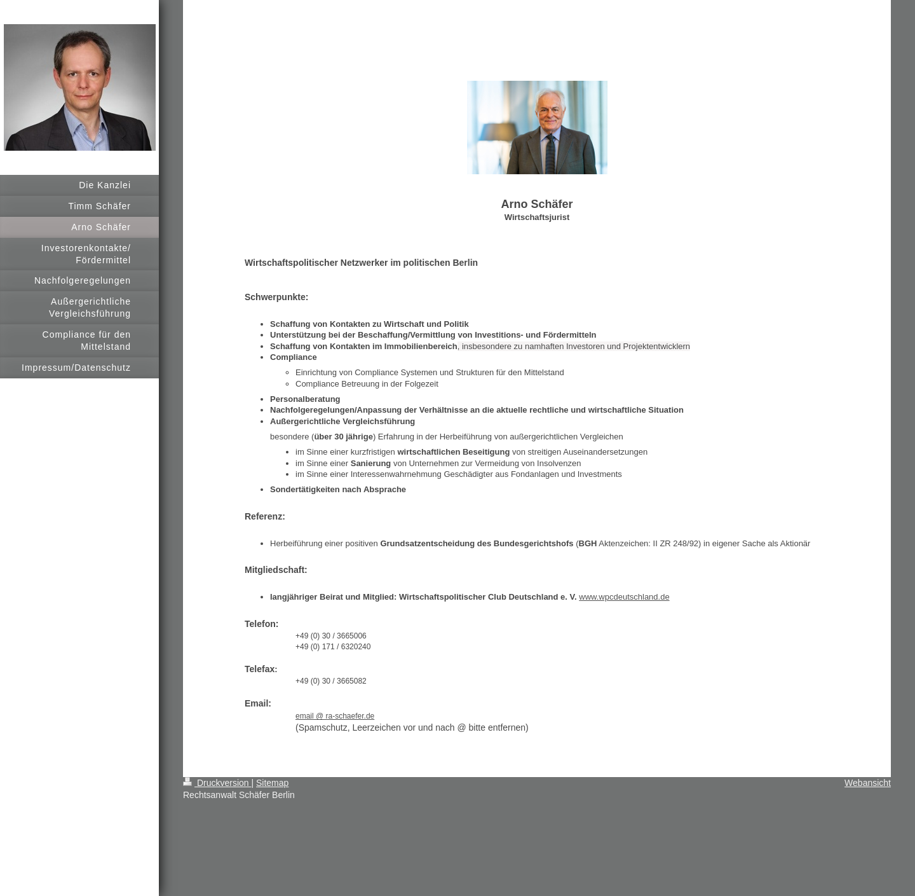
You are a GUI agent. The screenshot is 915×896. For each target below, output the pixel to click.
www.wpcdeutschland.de (624, 597)
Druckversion (217, 783)
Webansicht (867, 783)
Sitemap (272, 783)
